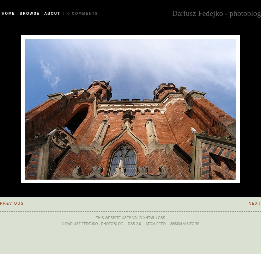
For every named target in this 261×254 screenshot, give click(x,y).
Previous (12, 203)
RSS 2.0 (134, 224)
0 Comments (82, 14)
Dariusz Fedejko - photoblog (216, 12)
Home (8, 14)
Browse (30, 14)
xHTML (149, 218)
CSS (161, 218)
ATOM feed (155, 224)
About (52, 14)
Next (255, 203)
